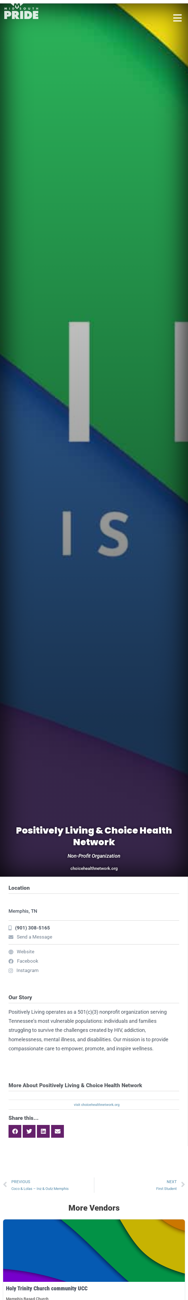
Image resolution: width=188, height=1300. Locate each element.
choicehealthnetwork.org (94, 868)
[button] (15, 1131)
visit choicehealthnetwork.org (96, 1105)
